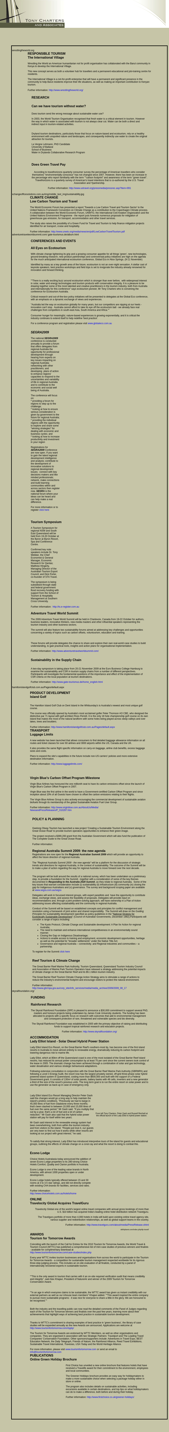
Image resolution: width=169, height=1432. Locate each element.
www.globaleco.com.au (100, 323)
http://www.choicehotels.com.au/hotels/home (53, 1193)
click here (44, 510)
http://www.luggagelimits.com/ (66, 764)
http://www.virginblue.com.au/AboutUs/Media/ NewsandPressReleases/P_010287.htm (64, 809)
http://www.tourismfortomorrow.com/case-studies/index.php (60, 1252)
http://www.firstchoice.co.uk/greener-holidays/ (110, 1397)
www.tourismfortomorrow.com (80, 1349)
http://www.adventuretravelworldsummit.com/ (75, 651)
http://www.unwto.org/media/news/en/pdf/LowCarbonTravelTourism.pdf (88, 231)
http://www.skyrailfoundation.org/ (100, 1031)
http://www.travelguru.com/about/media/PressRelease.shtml (118, 1224)
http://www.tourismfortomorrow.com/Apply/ (52, 1328)
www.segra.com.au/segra (48, 890)
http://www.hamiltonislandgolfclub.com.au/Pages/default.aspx (83, 727)
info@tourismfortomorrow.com (45, 1352)
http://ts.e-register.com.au (66, 606)
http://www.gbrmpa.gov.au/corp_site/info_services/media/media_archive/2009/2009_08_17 (79, 988)
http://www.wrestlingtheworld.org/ (66, 90)
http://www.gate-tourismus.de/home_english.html (77, 682)
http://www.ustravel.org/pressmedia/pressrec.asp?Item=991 (100, 188)
